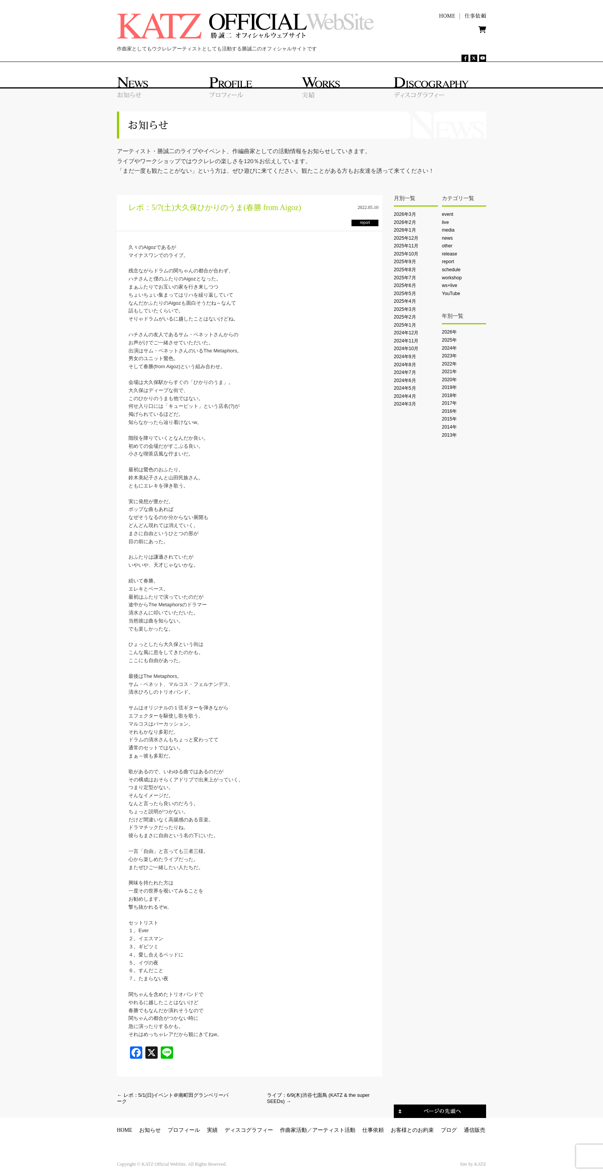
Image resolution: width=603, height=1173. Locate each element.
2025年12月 (406, 238)
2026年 (449, 332)
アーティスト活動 (333, 1130)
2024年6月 (405, 380)
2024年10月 (406, 348)
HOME (124, 1130)
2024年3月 (405, 404)
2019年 (449, 387)
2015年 (449, 419)
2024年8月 (405, 364)
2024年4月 (405, 396)
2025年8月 (405, 269)
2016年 (449, 411)
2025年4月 (405, 301)
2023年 (449, 356)
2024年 (449, 348)
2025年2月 (405, 317)
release (449, 254)
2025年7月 (405, 277)
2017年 (449, 403)
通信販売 (474, 1130)
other (447, 246)
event (447, 214)
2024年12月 (406, 332)
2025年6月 (405, 285)
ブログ (449, 1130)
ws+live (449, 285)
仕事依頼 (373, 1130)
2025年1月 (405, 325)
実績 (212, 1130)
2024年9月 (405, 356)
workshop (452, 277)
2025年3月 (405, 309)
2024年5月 (405, 388)
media (448, 230)
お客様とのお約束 (412, 1130)
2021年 (449, 371)
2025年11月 (406, 246)
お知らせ (150, 1130)
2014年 (449, 427)
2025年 (449, 340)
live (445, 222)
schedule (451, 269)
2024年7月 (405, 372)
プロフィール (184, 1130)
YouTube (451, 293)
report (448, 261)
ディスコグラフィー (249, 1130)
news (447, 238)
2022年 (449, 364)
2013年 (449, 435)
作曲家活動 (293, 1130)
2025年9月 (405, 261)
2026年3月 (405, 214)
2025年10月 (406, 254)
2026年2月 (405, 222)
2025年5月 (405, 293)
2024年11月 (406, 341)
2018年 (449, 395)
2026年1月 (405, 230)
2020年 (449, 379)
